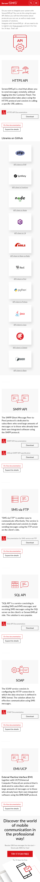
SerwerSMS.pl (10, 3)
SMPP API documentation (16, 441)
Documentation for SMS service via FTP (22, 538)
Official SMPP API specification (18, 453)
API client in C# (20, 223)
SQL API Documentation (16, 624)
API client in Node (20, 200)
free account (18, 26)
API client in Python (20, 292)
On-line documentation (12, 125)
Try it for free (20, 854)
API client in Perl (20, 269)
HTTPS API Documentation (17, 112)
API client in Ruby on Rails (20, 246)
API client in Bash (20, 361)
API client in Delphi (20, 338)
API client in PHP (20, 155)
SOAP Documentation (15, 712)
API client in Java (20, 315)
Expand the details (12, 129)
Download (30, 116)
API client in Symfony (20, 178)
